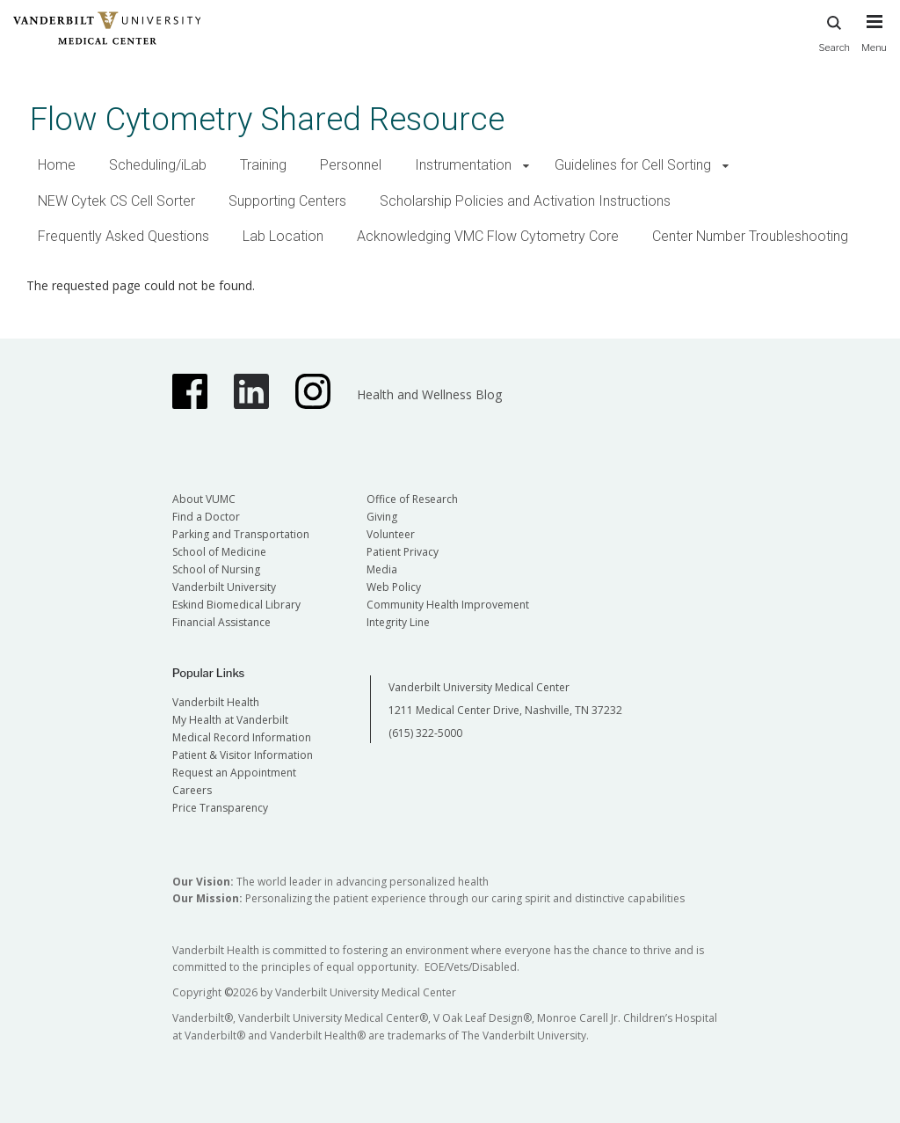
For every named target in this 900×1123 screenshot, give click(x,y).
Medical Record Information (241, 737)
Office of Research (412, 499)
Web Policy (394, 587)
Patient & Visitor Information (242, 754)
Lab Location (283, 236)
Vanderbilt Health (215, 702)
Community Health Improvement (448, 604)
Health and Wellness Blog (429, 394)
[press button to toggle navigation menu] (874, 41)
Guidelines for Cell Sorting (633, 165)
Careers (192, 790)
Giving (382, 516)
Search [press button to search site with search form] (834, 31)
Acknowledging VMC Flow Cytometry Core (488, 236)
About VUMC (204, 499)
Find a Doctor (206, 516)
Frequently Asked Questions (123, 236)
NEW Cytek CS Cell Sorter (116, 201)
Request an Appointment (234, 772)
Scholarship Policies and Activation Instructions (525, 201)
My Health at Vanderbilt (230, 719)
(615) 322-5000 (425, 733)
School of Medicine (219, 551)
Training (263, 165)
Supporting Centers (287, 201)
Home (57, 165)
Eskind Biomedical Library (236, 604)
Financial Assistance (221, 622)
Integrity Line (398, 622)
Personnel (350, 165)
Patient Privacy (403, 551)
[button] (526, 165)
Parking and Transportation (240, 534)
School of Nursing (216, 569)
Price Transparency (220, 807)
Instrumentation (463, 165)
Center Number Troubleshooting (750, 236)
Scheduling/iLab (158, 165)
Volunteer (391, 534)
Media (382, 569)
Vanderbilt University (224, 587)
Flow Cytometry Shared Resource (267, 119)
